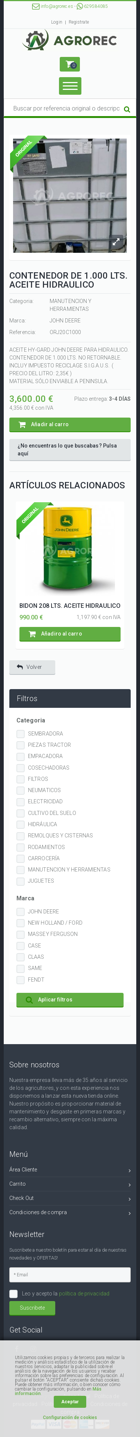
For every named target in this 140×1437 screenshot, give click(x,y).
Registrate (79, 22)
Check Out (70, 1199)
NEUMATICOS (44, 790)
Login (56, 22)
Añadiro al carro (55, 634)
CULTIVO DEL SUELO (52, 813)
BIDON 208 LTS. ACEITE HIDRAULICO (70, 605)
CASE (34, 946)
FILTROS (38, 779)
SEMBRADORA (45, 734)
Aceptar (70, 1401)
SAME (35, 968)
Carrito (70, 1185)
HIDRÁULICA (42, 824)
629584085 (92, 6)
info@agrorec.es (52, 6)
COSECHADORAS (48, 768)
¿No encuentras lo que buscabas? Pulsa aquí (67, 450)
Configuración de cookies (70, 1417)
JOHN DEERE (43, 912)
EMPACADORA (45, 756)
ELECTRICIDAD (45, 801)
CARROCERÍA (44, 858)
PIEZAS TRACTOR (49, 745)
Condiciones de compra (70, 1213)
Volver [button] (29, 667)
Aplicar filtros (49, 1000)
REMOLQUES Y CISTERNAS (60, 836)
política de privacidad (84, 1294)
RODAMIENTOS (46, 847)
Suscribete (32, 1308)
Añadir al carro (44, 424)
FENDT (36, 980)
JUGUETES (41, 881)
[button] (70, 64)
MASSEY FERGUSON (53, 934)
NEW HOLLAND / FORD (55, 923)
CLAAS (36, 957)
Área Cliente (70, 1171)
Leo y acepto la (65, 1294)
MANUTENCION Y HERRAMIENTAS (69, 870)
